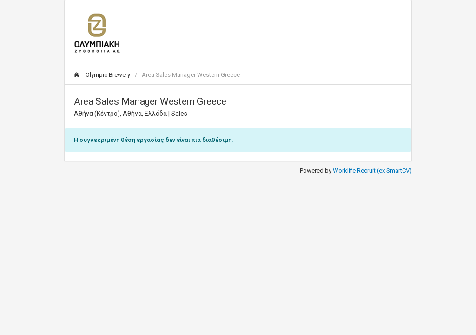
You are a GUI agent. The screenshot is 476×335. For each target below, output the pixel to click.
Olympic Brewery (102, 74)
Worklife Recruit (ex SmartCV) (372, 170)
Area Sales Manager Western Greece (191, 74)
